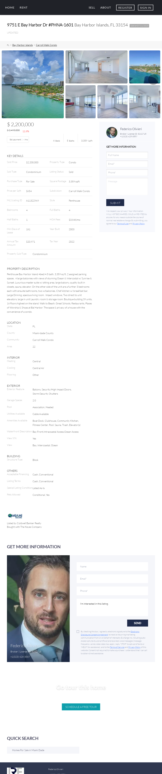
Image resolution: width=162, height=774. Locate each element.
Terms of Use (123, 223)
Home (9, 7)
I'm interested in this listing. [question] (112, 607)
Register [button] (125, 7)
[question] (127, 186)
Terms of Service (117, 647)
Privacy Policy (139, 223)
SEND (137, 623)
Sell (92, 7)
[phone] (127, 172)
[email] (127, 163)
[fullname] (127, 155)
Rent (23, 7)
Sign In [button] (145, 7)
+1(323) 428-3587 (128, 136)
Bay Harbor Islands (22, 44)
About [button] (105, 7)
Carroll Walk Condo (46, 44)
